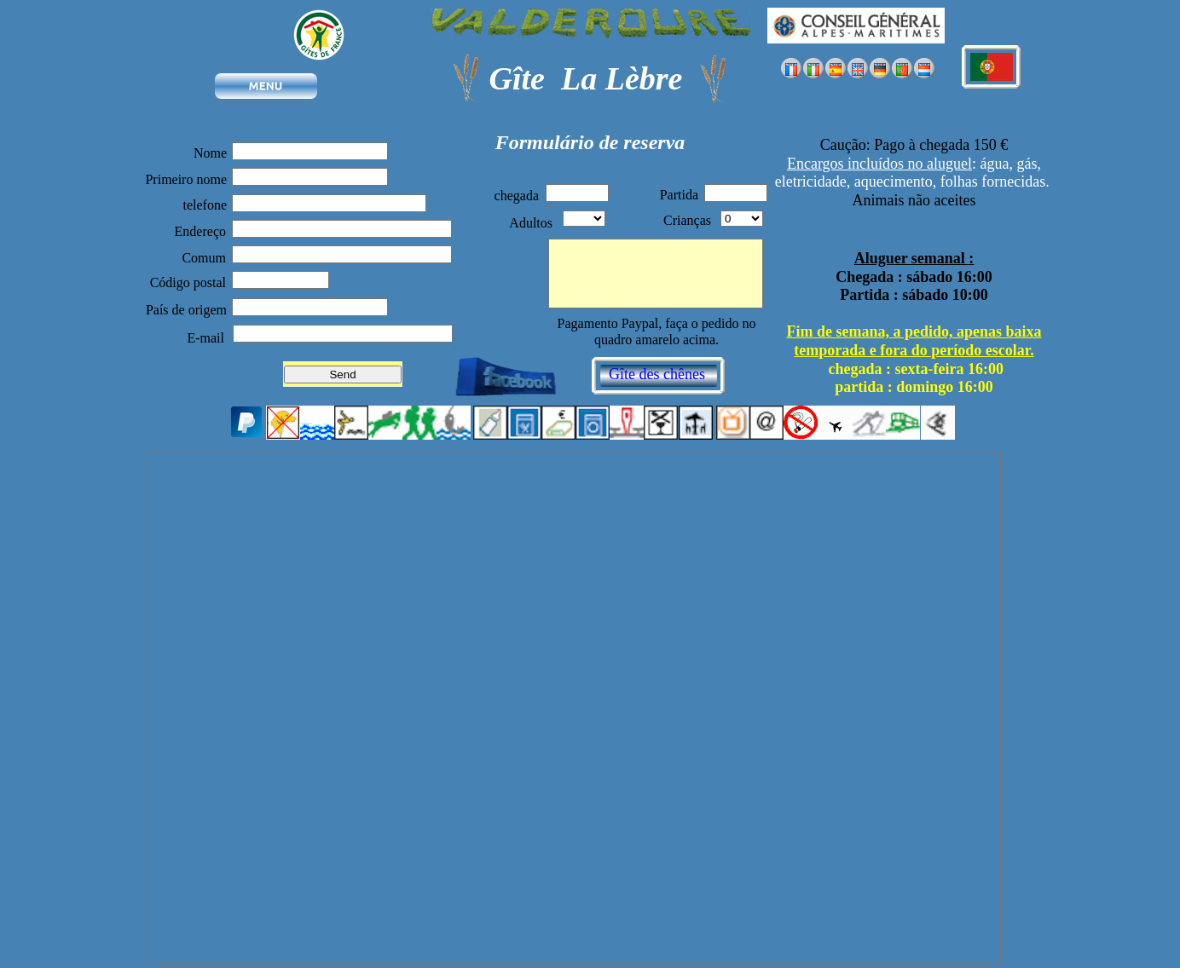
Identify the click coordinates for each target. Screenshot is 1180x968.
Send (342, 374)
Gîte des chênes (657, 374)
